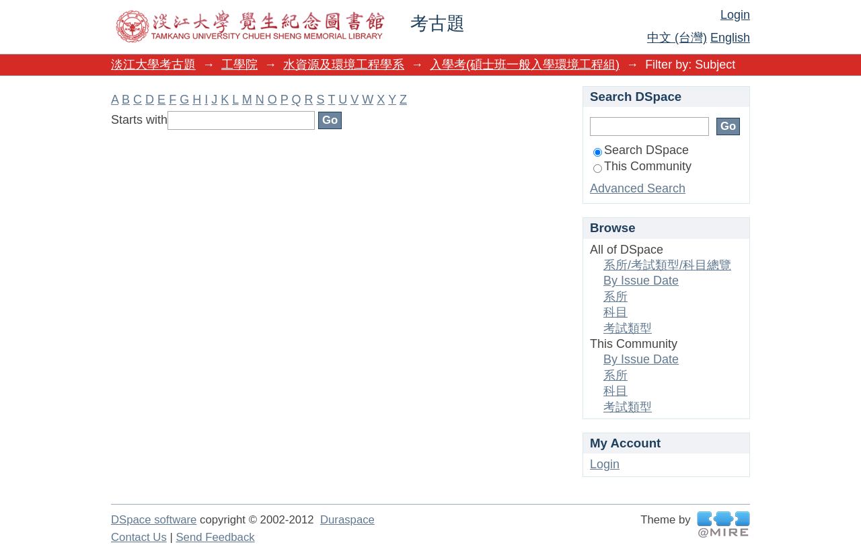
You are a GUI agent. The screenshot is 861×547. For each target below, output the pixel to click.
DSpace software (153, 519)
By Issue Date (641, 280)
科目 (615, 312)
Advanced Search (637, 188)
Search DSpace (641, 150)
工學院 (239, 64)
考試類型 (627, 328)
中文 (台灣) (677, 37)
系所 (615, 296)
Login (735, 15)
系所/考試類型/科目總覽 (667, 265)
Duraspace (347, 519)
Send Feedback (215, 537)
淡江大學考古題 (153, 64)
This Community (642, 166)
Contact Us (139, 537)
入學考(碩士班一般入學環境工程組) (525, 64)
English (730, 37)
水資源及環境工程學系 (343, 64)
